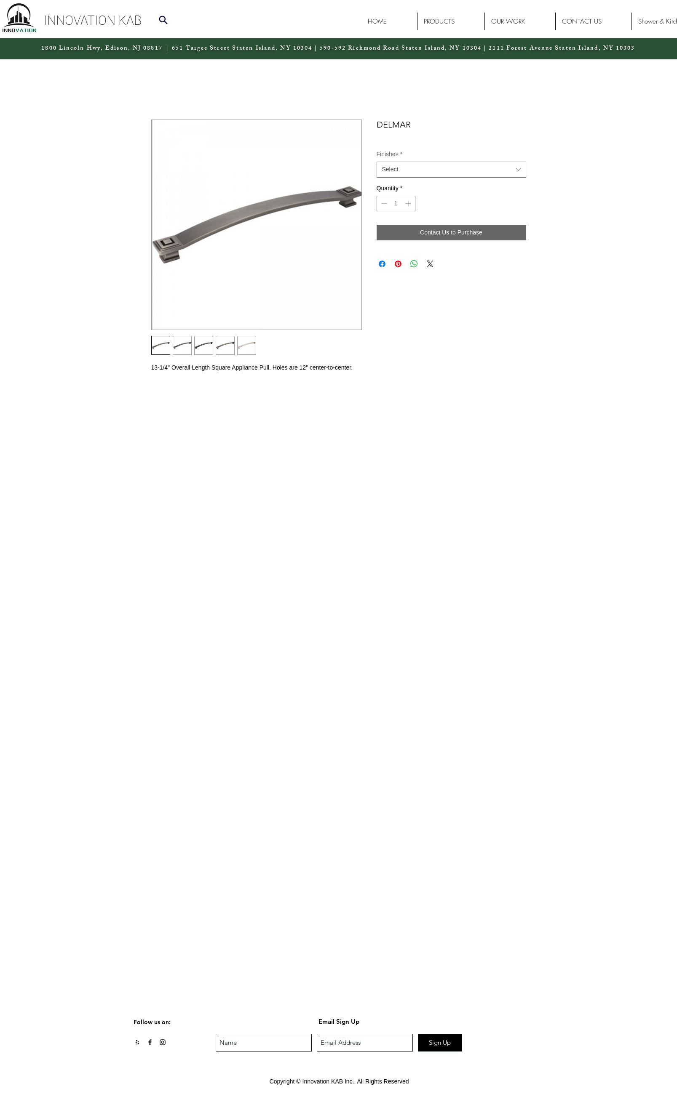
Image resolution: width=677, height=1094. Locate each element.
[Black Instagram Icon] (162, 1042)
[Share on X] (430, 264)
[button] (116, 20)
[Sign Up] (440, 1042)
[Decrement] (383, 203)
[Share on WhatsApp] (414, 264)
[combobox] (451, 170)
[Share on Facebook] (382, 264)
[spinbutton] (396, 203)
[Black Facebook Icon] (150, 1042)
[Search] (163, 20)
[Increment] (409, 203)
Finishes (390, 154)
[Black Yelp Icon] (137, 1042)
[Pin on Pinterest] (398, 264)
